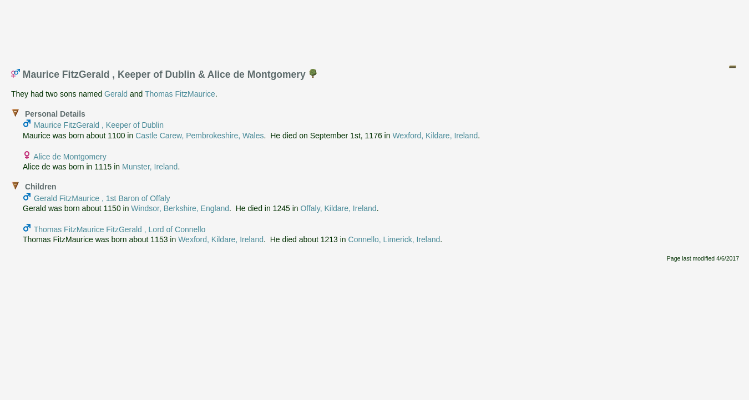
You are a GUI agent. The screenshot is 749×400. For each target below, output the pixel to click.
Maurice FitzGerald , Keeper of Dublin (99, 125)
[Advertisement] (375, 29)
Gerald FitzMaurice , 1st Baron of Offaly (102, 198)
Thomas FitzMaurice (180, 93)
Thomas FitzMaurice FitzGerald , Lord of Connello (120, 229)
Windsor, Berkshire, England (180, 208)
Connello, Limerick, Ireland (394, 239)
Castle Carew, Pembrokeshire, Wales (199, 135)
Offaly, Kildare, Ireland (338, 208)
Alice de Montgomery (70, 156)
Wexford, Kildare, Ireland (435, 135)
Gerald (116, 93)
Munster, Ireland (150, 166)
